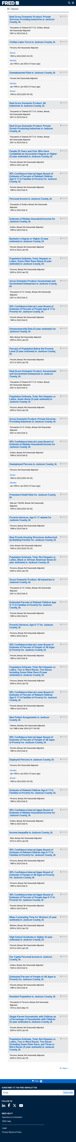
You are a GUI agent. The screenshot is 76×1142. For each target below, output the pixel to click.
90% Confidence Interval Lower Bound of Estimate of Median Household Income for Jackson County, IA (32, 444)
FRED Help (6, 1121)
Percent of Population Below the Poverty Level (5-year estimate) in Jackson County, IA (32, 351)
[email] (32, 1092)
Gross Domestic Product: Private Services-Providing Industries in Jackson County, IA (32, 420)
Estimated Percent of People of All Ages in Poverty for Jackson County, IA (32, 978)
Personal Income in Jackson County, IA (30, 198)
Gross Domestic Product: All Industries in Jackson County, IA (31, 581)
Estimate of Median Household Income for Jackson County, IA (32, 220)
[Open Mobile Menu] (73, 3)
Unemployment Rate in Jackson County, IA (32, 72)
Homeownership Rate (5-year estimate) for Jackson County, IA (32, 330)
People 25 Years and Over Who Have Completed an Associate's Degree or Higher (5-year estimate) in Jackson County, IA (33, 154)
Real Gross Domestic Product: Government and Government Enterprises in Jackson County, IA (32, 374)
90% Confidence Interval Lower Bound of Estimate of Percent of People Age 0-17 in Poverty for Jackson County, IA (32, 309)
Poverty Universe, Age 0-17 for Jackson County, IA (31, 626)
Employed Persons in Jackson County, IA (31, 759)
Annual (12, 53)
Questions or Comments (12, 1117)
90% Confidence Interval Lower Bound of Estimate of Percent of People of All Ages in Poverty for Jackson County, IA (32, 647)
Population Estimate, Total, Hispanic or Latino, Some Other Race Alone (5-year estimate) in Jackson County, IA (30, 261)
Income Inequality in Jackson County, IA (30, 832)
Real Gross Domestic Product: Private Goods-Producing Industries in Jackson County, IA (31, 129)
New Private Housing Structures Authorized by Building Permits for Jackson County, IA (33, 538)
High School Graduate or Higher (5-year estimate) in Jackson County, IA (30, 938)
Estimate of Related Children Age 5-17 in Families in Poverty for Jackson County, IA (32, 791)
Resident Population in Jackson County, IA (32, 996)
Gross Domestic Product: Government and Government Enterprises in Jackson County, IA (33, 284)
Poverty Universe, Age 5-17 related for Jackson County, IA (30, 519)
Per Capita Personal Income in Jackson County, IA (30, 958)
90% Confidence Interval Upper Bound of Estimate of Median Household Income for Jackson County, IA (32, 813)
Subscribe (68, 1092)
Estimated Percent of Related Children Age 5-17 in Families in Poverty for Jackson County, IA (32, 605)
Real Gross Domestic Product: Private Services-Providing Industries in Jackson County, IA (31, 19)
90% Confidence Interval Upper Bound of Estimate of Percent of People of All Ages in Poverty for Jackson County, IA (32, 740)
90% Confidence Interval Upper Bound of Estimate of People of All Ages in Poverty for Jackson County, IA (31, 875)
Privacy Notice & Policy (11, 1132)
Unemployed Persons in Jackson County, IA (33, 464)
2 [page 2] (61, 1068)
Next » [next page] (65, 1068)
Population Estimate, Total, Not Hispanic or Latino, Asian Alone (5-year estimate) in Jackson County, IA (32, 399)
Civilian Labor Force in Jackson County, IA (32, 42)
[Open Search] (69, 3)
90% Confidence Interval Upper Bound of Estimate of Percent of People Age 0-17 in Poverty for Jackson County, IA (32, 897)
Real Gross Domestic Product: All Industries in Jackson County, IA (27, 104)
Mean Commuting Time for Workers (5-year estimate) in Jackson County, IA (33, 918)
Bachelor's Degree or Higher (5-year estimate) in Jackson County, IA (28, 240)
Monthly (13, 60)
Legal (4, 1128)
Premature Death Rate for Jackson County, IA (32, 496)
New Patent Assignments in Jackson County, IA (29, 718)
